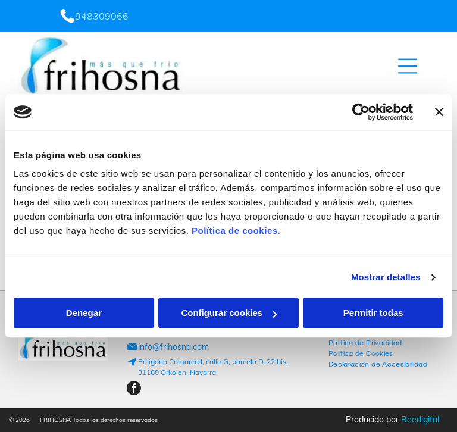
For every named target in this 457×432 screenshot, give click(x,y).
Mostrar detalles (386, 277)
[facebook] (134, 389)
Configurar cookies (229, 313)
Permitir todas (373, 313)
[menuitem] (365, 341)
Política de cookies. (236, 231)
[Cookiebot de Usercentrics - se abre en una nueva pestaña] (361, 112)
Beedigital (420, 419)
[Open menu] (407, 66)
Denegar (84, 313)
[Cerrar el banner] (439, 112)
